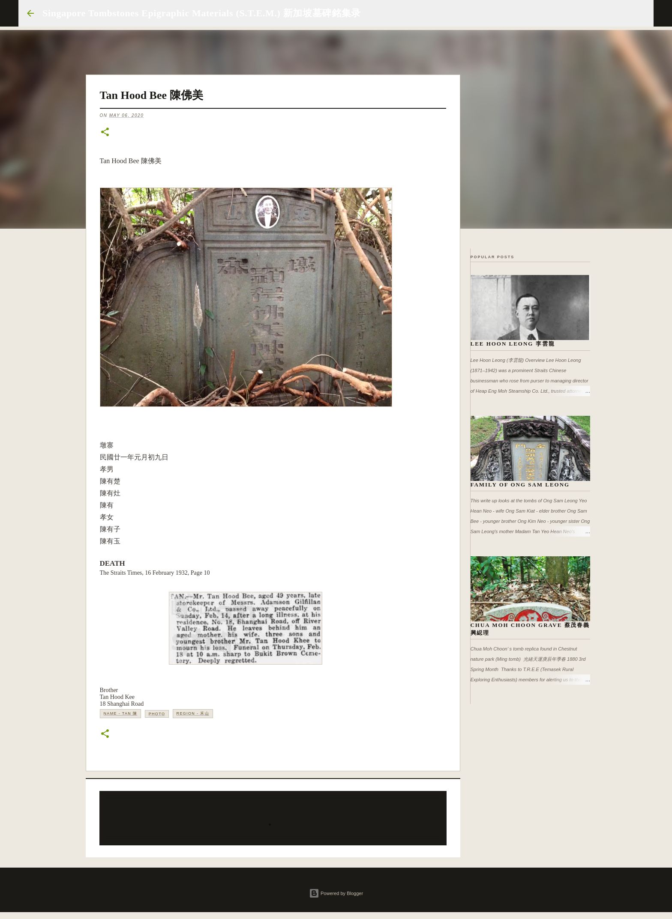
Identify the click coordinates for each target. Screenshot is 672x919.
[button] (105, 132)
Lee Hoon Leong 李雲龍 (513, 343)
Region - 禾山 (193, 713)
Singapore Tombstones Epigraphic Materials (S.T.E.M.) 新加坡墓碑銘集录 (201, 13)
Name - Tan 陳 (121, 713)
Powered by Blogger (336, 893)
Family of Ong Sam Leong (520, 484)
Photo (157, 714)
